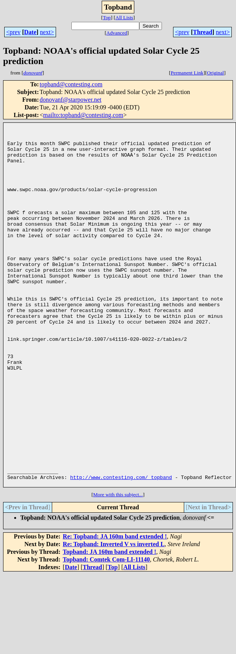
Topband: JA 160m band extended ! (109, 624)
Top (107, 17)
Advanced (116, 33)
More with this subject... (118, 567)
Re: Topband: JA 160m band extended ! (115, 609)
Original (215, 73)
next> (47, 32)
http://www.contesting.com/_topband (121, 548)
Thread (202, 32)
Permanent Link (187, 73)
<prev (13, 32)
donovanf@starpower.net (70, 99)
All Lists (124, 17)
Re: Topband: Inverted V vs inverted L (114, 616)
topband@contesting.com (71, 84)
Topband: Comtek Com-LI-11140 (106, 632)
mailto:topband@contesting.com (83, 115)
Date (30, 32)
